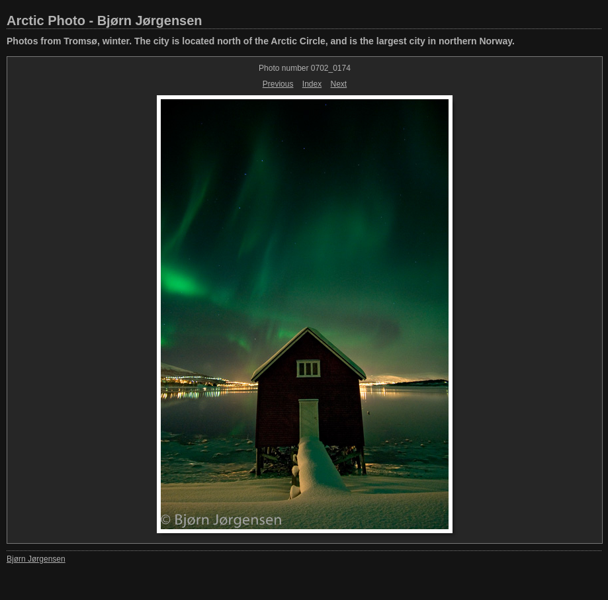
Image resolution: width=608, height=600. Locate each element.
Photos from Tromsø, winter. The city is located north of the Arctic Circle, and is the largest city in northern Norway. (261, 41)
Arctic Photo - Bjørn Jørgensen (104, 20)
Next (339, 84)
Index (312, 84)
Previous (278, 84)
